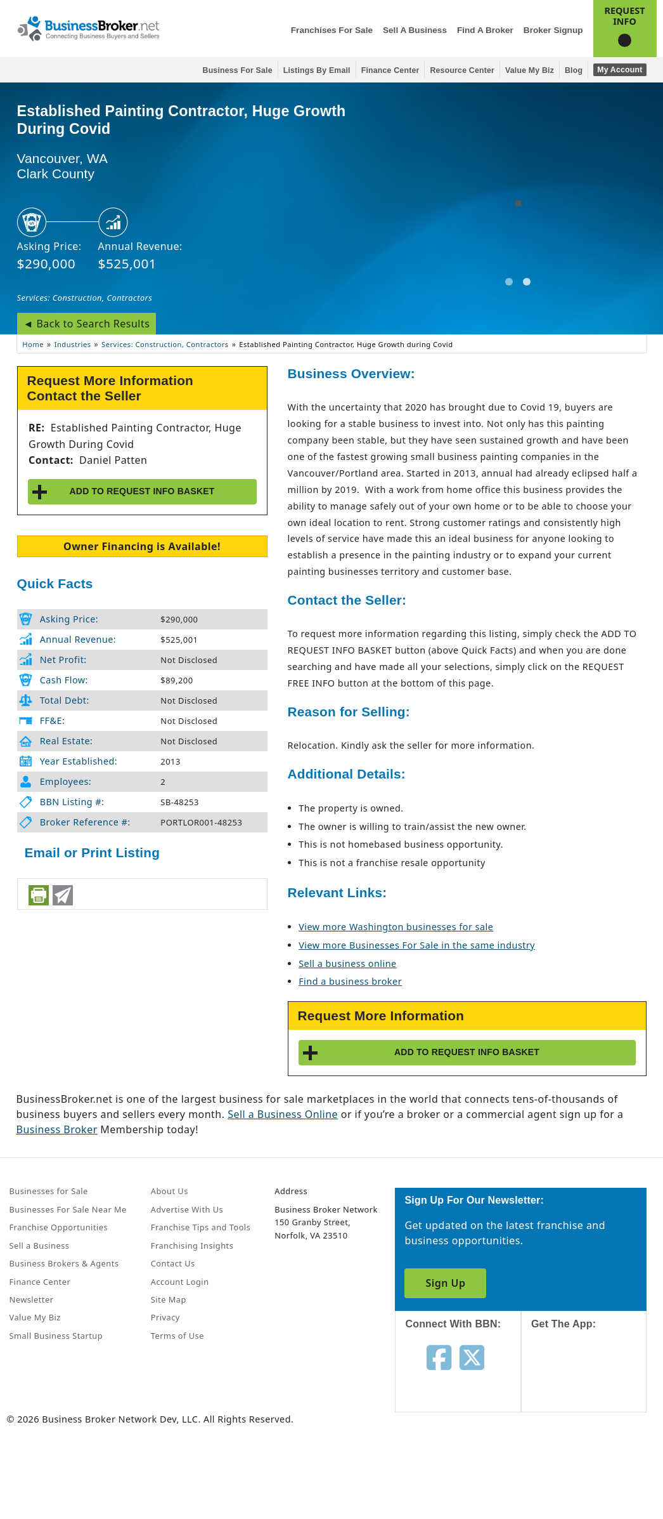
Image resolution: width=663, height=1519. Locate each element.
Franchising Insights (192, 1245)
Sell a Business (415, 30)
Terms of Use (177, 1335)
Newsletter (32, 1299)
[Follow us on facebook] (439, 1356)
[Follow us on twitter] (472, 1356)
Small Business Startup (56, 1335)
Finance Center (390, 70)
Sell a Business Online (283, 1114)
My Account (619, 69)
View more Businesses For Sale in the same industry (417, 945)
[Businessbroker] (88, 27)
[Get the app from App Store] (593, 1382)
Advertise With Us (187, 1209)
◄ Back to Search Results (86, 324)
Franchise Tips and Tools (200, 1227)
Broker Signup (553, 30)
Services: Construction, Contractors (85, 297)
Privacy (165, 1317)
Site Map (168, 1299)
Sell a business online (347, 963)
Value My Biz (529, 70)
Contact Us (173, 1263)
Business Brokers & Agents (64, 1263)
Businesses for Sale (49, 1191)
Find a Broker (485, 30)
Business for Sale (238, 70)
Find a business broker (350, 981)
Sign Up (445, 1283)
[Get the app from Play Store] (593, 1469)
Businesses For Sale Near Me (68, 1209)
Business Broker (57, 1129)
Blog (574, 70)
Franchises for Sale (332, 30)
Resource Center (462, 70)
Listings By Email (317, 70)
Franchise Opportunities (59, 1227)
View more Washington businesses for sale (396, 927)
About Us (169, 1191)
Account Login (180, 1281)
